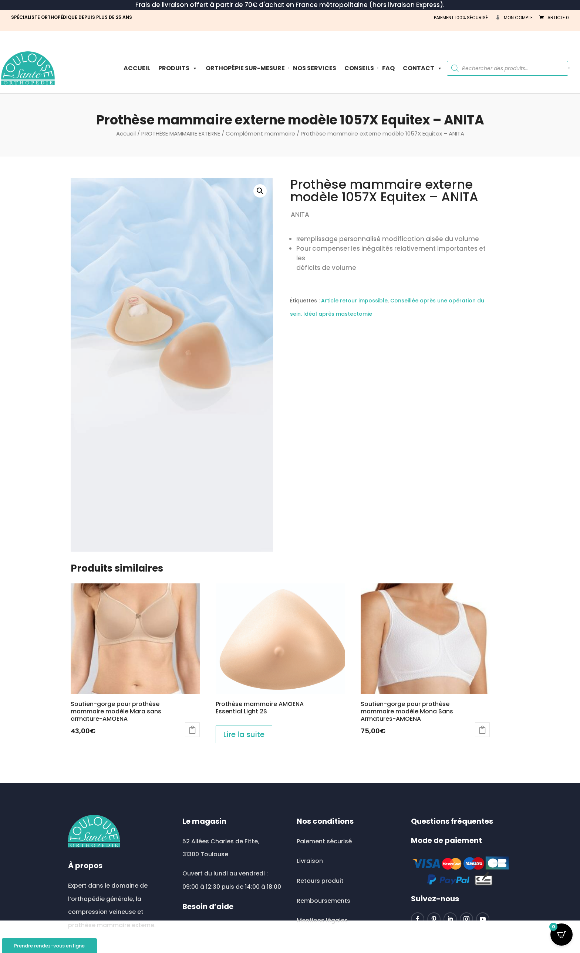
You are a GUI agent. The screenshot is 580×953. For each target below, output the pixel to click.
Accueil (137, 68)
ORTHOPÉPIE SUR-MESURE (245, 68)
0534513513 (208, 946)
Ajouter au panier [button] (482, 729)
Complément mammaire (260, 133)
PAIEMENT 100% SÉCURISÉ (461, 17)
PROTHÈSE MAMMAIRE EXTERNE (180, 133)
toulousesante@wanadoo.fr (231, 926)
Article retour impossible (354, 300)
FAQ (388, 68)
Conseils (359, 68)
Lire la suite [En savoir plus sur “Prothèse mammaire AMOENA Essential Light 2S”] (243, 734)
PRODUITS (178, 68)
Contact (422, 68)
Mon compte (518, 17)
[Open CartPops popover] (561, 934)
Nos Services (314, 68)
